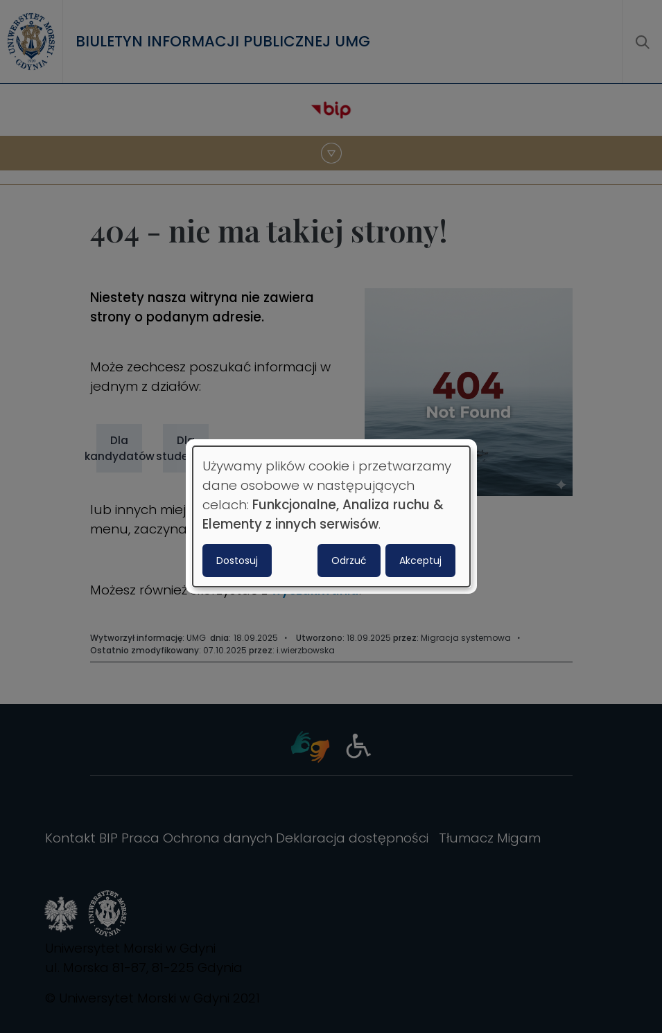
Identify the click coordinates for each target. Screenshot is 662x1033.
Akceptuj (420, 560)
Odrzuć (349, 560)
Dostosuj (237, 560)
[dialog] (331, 517)
